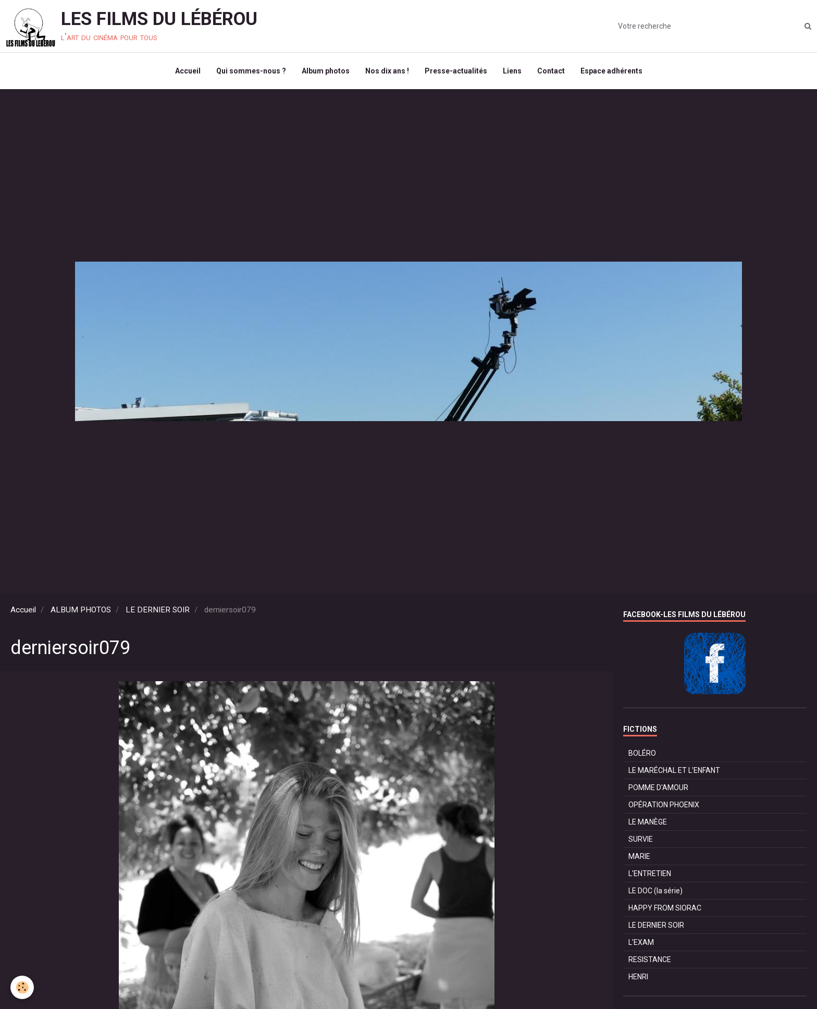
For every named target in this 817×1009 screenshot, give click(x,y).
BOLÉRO (642, 753)
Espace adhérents (611, 71)
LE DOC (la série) (655, 891)
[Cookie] (22, 987)
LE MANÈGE (647, 822)
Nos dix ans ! (387, 71)
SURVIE (640, 839)
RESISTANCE (649, 959)
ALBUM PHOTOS (81, 609)
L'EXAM (641, 942)
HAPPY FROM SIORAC (664, 908)
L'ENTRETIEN (649, 873)
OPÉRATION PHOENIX (663, 805)
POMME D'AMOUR (658, 787)
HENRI (638, 977)
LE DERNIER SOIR (158, 609)
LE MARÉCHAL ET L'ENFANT (674, 770)
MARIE (639, 856)
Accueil (188, 71)
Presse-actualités (456, 71)
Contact (551, 71)
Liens (512, 71)
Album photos (326, 71)
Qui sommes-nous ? (251, 71)
